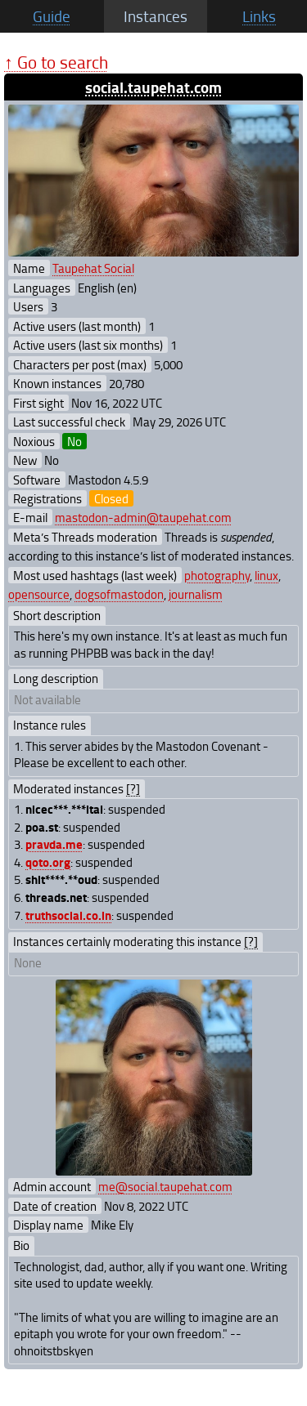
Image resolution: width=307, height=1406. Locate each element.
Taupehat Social (93, 268)
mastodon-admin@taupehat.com (143, 517)
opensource (39, 594)
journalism (196, 594)
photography (217, 575)
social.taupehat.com (153, 87)
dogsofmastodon (119, 594)
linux (266, 575)
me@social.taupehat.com (165, 1186)
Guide (51, 16)
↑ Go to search (56, 62)
